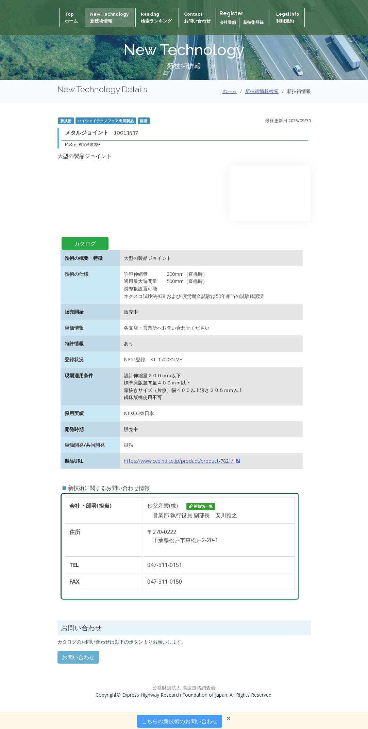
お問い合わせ (78, 657)
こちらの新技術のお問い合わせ (179, 721)
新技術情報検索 (262, 91)
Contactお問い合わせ (197, 17)
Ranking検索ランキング (156, 17)
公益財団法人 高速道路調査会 (184, 687)
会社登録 (228, 22)
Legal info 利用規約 (287, 17)
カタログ (85, 243)
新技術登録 (253, 22)
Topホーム (71, 17)
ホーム (229, 91)
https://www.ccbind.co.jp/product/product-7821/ (182, 461)
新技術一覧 (201, 506)
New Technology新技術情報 (109, 17)
